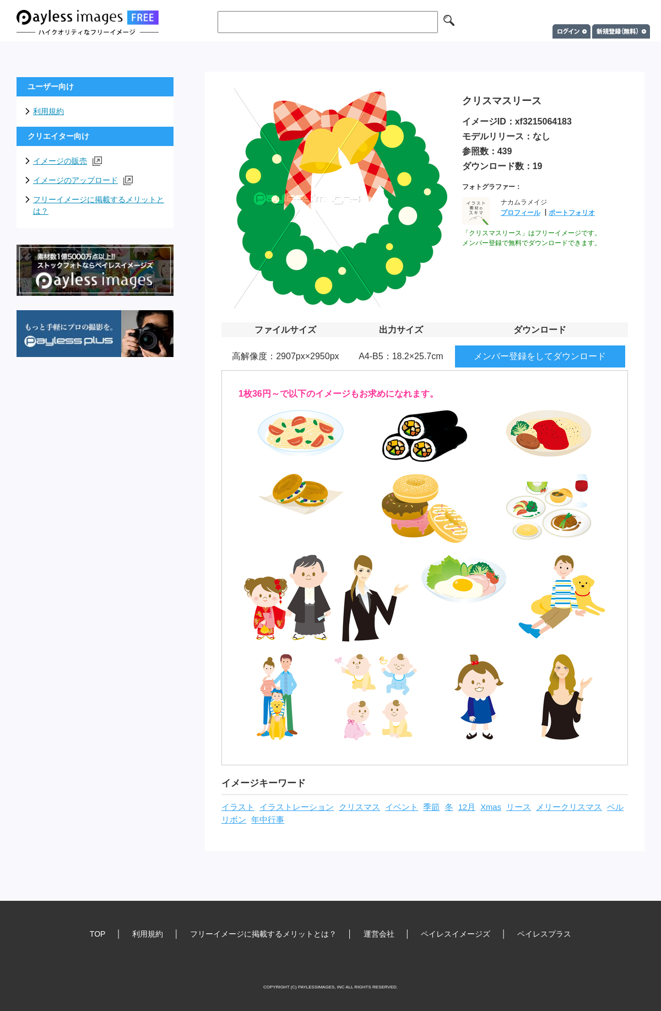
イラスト (237, 807)
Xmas (490, 807)
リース (518, 807)
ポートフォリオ (572, 213)
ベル (615, 807)
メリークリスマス (569, 807)
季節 (431, 807)
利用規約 (48, 111)
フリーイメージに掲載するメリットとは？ (98, 205)
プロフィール (520, 213)
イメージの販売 (67, 161)
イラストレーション (296, 807)
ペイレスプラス (544, 933)
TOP (98, 933)
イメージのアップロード (83, 180)
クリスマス (359, 807)
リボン (233, 819)
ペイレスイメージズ (455, 933)
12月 (466, 807)
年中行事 (267, 819)
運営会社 (379, 933)
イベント (401, 807)
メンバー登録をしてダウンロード (540, 356)
